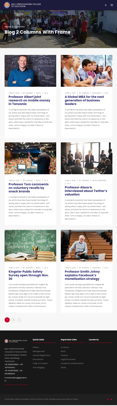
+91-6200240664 (12, 365)
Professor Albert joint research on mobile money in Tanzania (29, 100)
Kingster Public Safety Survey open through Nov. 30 (29, 275)
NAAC (63, 352)
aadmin (29, 93)
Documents (38, 360)
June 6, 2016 (14, 93)
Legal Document (68, 360)
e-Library (65, 348)
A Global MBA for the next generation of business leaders (84, 100)
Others (36, 348)
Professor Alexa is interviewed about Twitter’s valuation (86, 191)
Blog (38, 93)
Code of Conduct (40, 364)
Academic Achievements (72, 364)
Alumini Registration (41, 356)
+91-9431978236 (11, 371)
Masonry (96, 93)
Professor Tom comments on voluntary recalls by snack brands (29, 188)
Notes (63, 368)
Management (39, 352)
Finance (64, 356)
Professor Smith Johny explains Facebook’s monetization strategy (82, 275)
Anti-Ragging (38, 368)
